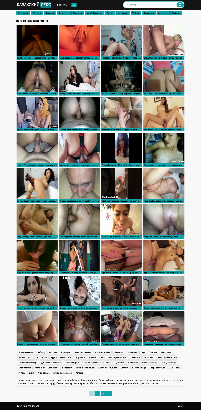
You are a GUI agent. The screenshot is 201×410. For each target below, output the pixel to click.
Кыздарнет (67, 367)
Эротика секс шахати (28, 357)
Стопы (108, 362)
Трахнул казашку (168, 362)
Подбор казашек (26, 352)
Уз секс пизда (43, 373)
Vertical (21, 373)
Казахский (34, 5)
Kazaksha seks (24, 367)
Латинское (163, 13)
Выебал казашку (149, 362)
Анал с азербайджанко (166, 357)
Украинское (123, 13)
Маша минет (167, 352)
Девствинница (139, 367)
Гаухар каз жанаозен (62, 373)
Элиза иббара (175, 367)
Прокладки (133, 362)
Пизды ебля (80, 357)
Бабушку (41, 352)
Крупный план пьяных (61, 357)
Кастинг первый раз (107, 367)
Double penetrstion (117, 357)
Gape (143, 352)
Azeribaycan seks (102, 352)
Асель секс (39, 367)
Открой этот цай (157, 367)
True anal (153, 352)
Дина (31, 373)
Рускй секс (119, 362)
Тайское (136, 13)
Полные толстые (96, 357)
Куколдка (65, 352)
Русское (110, 13)
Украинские (134, 357)
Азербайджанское (95, 13)
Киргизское (149, 13)
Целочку (124, 367)
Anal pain (53, 352)
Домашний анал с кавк (51, 362)
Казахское (50, 13)
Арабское (176, 13)
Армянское (78, 13)
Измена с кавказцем (85, 367)
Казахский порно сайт (28, 406)
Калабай (79, 373)
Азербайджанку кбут (27, 362)
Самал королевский (82, 352)
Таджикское (23, 13)
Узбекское (37, 13)
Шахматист (119, 352)
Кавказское (64, 13)
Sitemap (181, 406)
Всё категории (72, 362)
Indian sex (132, 352)
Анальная (148, 357)
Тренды (62, 5)
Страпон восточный (91, 362)
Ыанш (44, 357)
